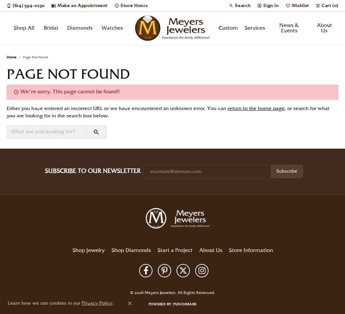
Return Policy (117, 281)
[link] (26, 5)
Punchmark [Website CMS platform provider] (185, 304)
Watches (112, 28)
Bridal (51, 28)
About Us (324, 28)
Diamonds (79, 28)
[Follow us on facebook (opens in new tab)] (145, 270)
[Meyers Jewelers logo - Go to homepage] (172, 28)
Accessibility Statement (219, 281)
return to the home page (256, 108)
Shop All (24, 28)
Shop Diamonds (131, 250)
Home (11, 57)
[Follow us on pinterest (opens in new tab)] (164, 270)
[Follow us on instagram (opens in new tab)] (202, 270)
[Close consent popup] (130, 303)
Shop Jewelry (88, 250)
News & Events (289, 28)
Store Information (251, 250)
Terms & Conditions (179, 281)
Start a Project (175, 250)
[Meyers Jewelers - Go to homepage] (179, 219)
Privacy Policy (145, 281)
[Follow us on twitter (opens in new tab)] (183, 270)
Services (255, 28)
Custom (228, 28)
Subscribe (286, 171)
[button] (240, 5)
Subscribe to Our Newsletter (92, 171)
